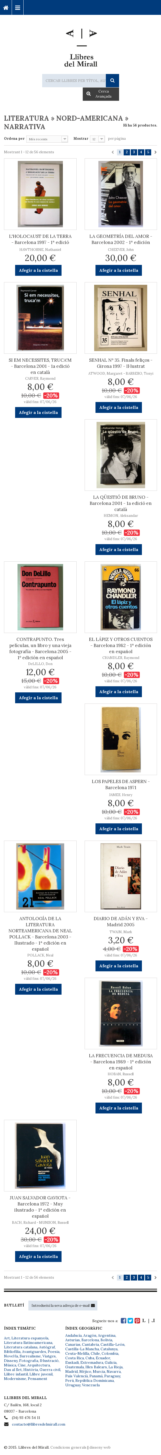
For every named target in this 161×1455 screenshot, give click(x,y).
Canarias (72, 1344)
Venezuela (91, 1385)
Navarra (114, 1371)
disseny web (100, 1447)
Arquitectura (38, 1365)
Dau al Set (13, 1369)
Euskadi (72, 1362)
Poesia (53, 1351)
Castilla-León (112, 1344)
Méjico (85, 1371)
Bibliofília (12, 1351)
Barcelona (90, 1340)
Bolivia (106, 1340)
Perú (69, 1380)
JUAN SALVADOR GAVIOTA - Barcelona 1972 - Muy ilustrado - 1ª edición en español (40, 1207)
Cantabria (90, 1344)
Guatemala (74, 1367)
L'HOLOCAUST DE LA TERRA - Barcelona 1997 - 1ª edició (40, 239)
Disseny (11, 1360)
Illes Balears (96, 1367)
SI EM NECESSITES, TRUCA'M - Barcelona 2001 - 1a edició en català (40, 366)
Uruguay (72, 1385)
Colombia (110, 1353)
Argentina (106, 1335)
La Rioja (115, 1367)
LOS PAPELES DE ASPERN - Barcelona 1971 (121, 784)
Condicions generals (68, 1447)
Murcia (99, 1371)
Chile (95, 1353)
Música (10, 1365)
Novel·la (11, 1356)
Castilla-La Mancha (82, 1349)
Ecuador (103, 1358)
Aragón (89, 1335)
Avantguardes (34, 1351)
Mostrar (80, 138)
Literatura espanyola (29, 1338)
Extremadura (91, 1362)
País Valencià (76, 1376)
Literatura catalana (20, 1347)
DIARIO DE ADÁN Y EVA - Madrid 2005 (121, 922)
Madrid (71, 1371)
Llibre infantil (16, 1374)
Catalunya (109, 1349)
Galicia (110, 1362)
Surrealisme (30, 1356)
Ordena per (14, 138)
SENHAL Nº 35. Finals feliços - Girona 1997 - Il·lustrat (121, 363)
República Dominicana (94, 1380)
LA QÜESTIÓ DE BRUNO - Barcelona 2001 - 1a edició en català (121, 503)
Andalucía (73, 1335)
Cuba (89, 1358)
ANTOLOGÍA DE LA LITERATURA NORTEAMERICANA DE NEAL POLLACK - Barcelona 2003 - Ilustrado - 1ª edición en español (40, 934)
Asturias (72, 1340)
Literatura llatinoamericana (28, 1342)
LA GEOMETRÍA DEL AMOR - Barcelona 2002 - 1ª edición (120, 239)
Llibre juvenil (41, 1374)
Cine (22, 1365)
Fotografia (28, 1360)
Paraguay (112, 1376)
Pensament (37, 1378)
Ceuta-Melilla (77, 1353)
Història (30, 1369)
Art (7, 1338)
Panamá (96, 1376)
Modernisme (15, 1378)
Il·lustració (49, 1360)
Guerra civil (50, 1369)
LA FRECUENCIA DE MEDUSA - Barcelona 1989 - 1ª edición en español (121, 1062)
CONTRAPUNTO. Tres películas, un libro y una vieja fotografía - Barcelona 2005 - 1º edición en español (40, 648)
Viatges (49, 1356)
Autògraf (47, 1347)
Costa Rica (74, 1358)
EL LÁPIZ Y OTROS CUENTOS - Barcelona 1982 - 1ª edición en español (121, 645)
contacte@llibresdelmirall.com (38, 1424)
